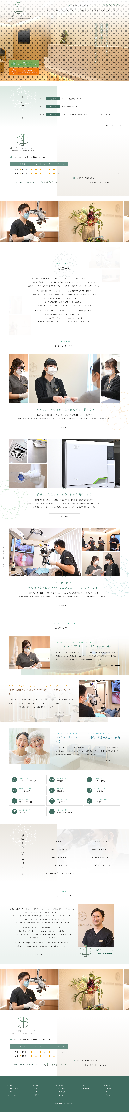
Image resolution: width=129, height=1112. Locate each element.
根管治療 (60, 1095)
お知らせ (104, 10)
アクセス (90, 10)
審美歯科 (84, 1085)
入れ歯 (108, 1085)
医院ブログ (111, 10)
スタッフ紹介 (74, 10)
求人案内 (120, 10)
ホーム (46, 10)
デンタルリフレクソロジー (114, 1092)
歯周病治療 (61, 1089)
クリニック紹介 (55, 10)
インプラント (85, 1092)
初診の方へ (65, 10)
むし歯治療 (61, 1092)
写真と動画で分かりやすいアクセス (98, 183)
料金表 (97, 10)
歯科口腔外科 (85, 1089)
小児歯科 (108, 1089)
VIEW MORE (109, 125)
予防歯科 (60, 1085)
